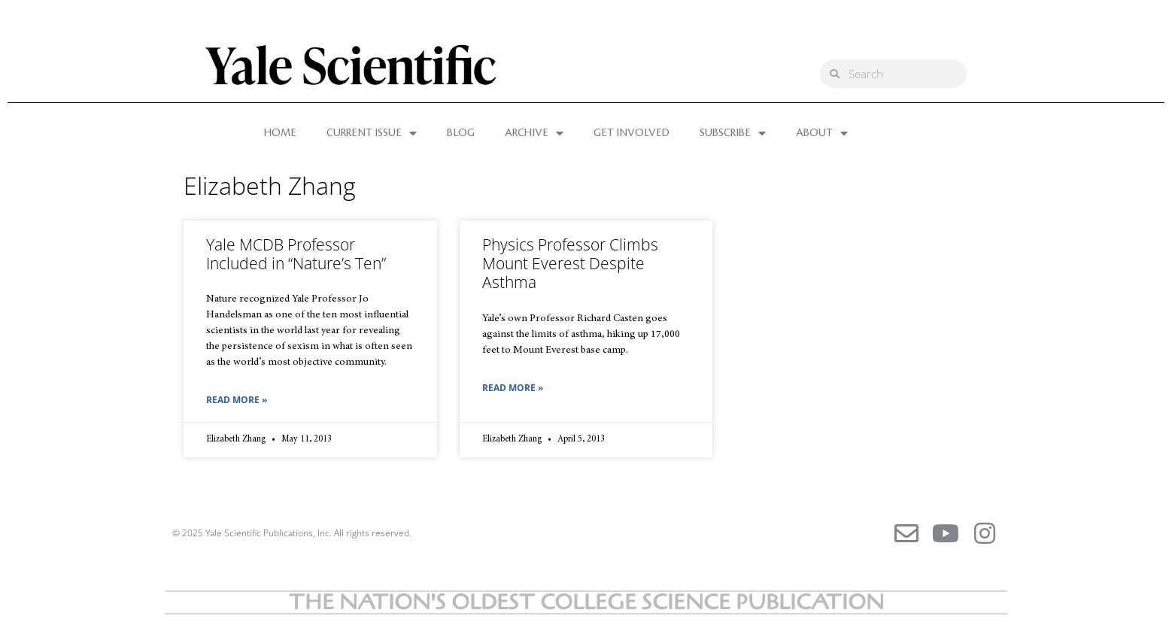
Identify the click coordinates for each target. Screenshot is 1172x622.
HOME (280, 133)
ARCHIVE (534, 133)
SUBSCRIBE (733, 133)
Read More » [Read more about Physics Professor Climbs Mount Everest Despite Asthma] (512, 387)
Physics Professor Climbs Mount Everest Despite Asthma (570, 263)
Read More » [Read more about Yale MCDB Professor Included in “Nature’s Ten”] (236, 399)
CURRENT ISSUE (371, 133)
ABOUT (822, 133)
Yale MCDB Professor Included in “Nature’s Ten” (296, 254)
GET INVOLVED (631, 133)
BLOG (461, 133)
